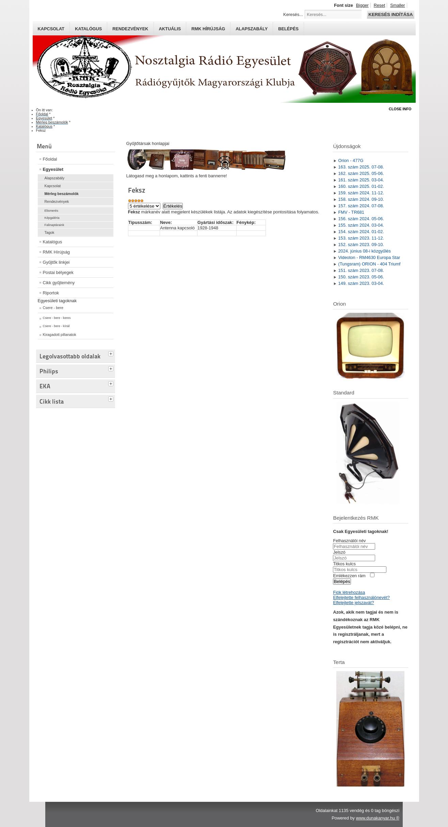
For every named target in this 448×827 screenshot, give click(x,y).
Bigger (362, 5)
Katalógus (88, 28)
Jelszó (339, 552)
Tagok (49, 232)
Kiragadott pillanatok (60, 335)
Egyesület (53, 169)
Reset (379, 5)
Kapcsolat (51, 28)
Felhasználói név (349, 540)
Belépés (288, 28)
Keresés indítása (390, 14)
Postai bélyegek (58, 272)
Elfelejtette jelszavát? (353, 602)
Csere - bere (53, 308)
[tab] (111, 353)
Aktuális (170, 28)
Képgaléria (52, 218)
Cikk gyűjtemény (59, 282)
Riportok (51, 292)
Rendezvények (130, 28)
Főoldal (50, 159)
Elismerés (52, 210)
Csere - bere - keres (57, 318)
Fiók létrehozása (349, 592)
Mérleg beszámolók (62, 194)
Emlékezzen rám (349, 575)
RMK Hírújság (56, 252)
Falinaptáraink (54, 225)
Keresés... (293, 14)
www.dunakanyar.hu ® (377, 818)
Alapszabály (252, 28)
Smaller (397, 5)
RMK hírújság (208, 28)
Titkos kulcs (344, 563)
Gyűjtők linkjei (56, 262)
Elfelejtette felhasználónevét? (361, 597)
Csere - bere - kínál (56, 326)
